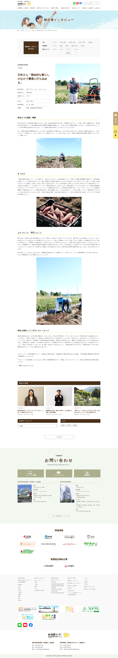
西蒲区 (19, 600)
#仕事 (20, 67)
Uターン (76, 49)
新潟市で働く (55, 8)
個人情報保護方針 (72, 595)
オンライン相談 (31, 475)
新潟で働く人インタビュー (74, 583)
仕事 (36, 583)
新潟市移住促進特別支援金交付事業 (57, 586)
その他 (81, 45)
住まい (36, 588)
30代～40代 (71, 42)
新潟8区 (32, 8)
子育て (36, 584)
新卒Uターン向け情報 (89, 589)
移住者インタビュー (25, 30)
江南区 (19, 592)
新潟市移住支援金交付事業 (57, 584)
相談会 (86, 582)
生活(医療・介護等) (39, 590)
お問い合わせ (71, 591)
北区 (19, 587)
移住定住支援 (54, 578)
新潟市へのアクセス (43, 8)
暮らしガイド (38, 580)
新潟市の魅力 (21, 578)
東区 (19, 589)
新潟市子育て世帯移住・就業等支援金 (57, 590)
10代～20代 (62, 42)
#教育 (75, 425)
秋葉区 (19, 594)
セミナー (86, 580)
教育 (36, 586)
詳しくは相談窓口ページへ (59, 516)
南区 (19, 596)
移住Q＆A (53, 582)
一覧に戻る (59, 437)
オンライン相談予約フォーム (75, 593)
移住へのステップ (55, 580)
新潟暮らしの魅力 (23, 8)
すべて (54, 42)
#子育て (69, 425)
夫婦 (66, 45)
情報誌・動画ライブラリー (24, 580)
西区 (19, 598)
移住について (76, 8)
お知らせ (97, 8)
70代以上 (89, 42)
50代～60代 (81, 42)
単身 (60, 45)
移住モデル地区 (72, 578)
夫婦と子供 (73, 45)
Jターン (68, 49)
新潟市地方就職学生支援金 (57, 593)
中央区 (19, 591)
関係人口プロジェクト (89, 587)
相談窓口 (87, 475)
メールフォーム (59, 475)
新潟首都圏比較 (22, 582)
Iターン (61, 49)
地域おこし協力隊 (87, 8)
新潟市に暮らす (65, 8)
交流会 (86, 584)
